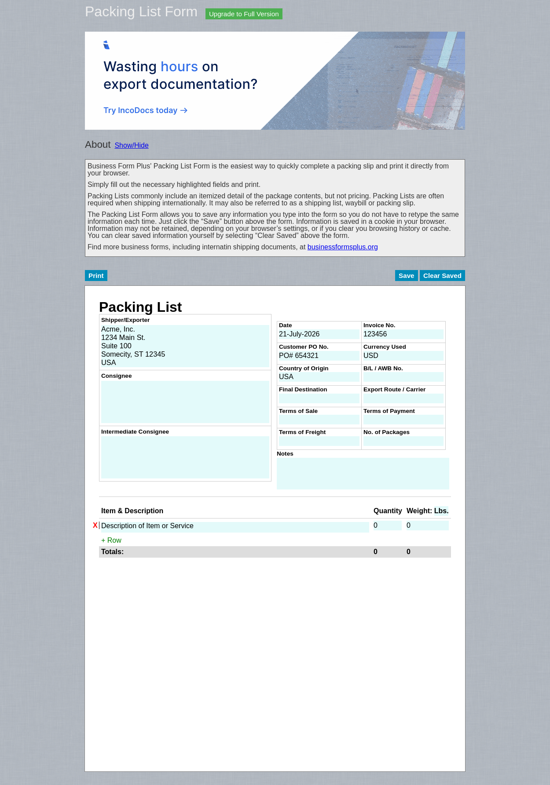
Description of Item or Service (235, 527)
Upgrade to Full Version (244, 14)
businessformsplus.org (343, 247)
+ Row (111, 540)
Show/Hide (131, 145)
